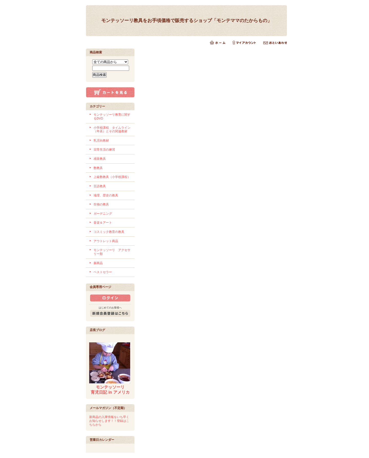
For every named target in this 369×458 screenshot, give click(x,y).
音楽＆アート (103, 222)
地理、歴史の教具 (106, 195)
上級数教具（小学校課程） (112, 177)
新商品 (98, 263)
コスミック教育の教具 (109, 232)
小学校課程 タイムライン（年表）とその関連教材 (112, 129)
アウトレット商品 (106, 241)
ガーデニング (103, 213)
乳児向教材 (101, 140)
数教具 (98, 168)
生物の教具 (101, 204)
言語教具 (100, 186)
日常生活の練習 (104, 149)
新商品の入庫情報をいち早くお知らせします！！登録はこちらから (109, 420)
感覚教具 (100, 159)
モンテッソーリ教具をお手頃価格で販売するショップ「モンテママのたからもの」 (186, 20)
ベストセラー (103, 272)
